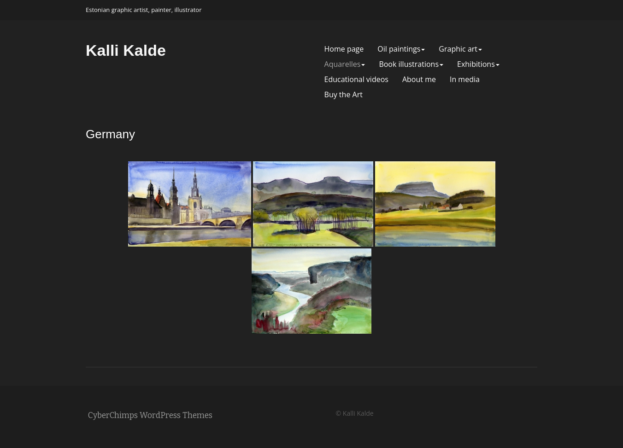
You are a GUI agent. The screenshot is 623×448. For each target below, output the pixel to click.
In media (465, 79)
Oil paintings (401, 49)
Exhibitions (478, 64)
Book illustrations (411, 64)
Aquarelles (344, 64)
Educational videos (356, 79)
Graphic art (460, 49)
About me (419, 79)
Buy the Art (343, 95)
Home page (344, 49)
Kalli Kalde (126, 50)
